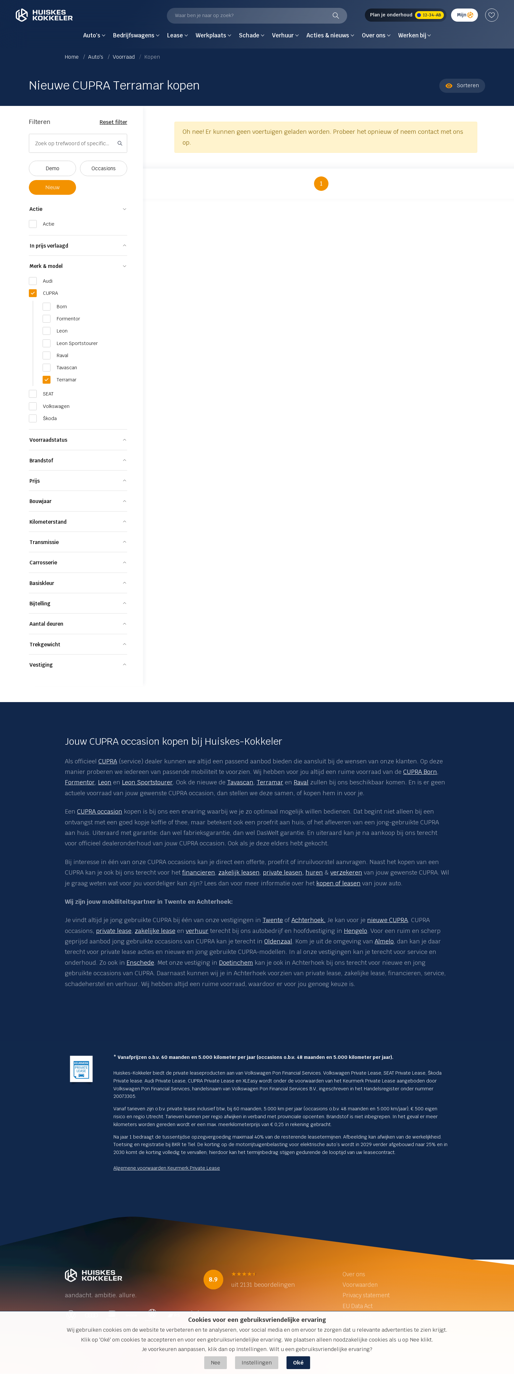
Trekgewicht (45, 644)
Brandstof (41, 460)
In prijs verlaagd (49, 246)
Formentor (80, 782)
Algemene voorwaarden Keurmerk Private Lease (166, 1168)
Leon (104, 782)
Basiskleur (42, 583)
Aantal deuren (46, 624)
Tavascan (240, 782)
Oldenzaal (278, 941)
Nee (215, 1362)
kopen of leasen (338, 883)
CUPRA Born (420, 772)
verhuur (197, 931)
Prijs (35, 481)
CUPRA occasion (99, 811)
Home (72, 56)
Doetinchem (236, 962)
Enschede (140, 962)
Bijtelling (40, 603)
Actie (36, 209)
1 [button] (321, 183)
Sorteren (462, 85)
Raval (301, 782)
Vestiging (41, 665)
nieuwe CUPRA (387, 920)
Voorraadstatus (48, 440)
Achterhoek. (308, 920)
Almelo (384, 941)
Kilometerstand (48, 522)
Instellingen (257, 1362)
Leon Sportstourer (147, 782)
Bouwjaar (40, 501)
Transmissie (44, 542)
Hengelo (355, 931)
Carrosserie (43, 562)
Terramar (270, 782)
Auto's (96, 56)
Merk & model (46, 266)
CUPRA (107, 761)
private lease (113, 931)
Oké (298, 1362)
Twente (273, 920)
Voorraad (124, 56)
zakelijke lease (155, 931)
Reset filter (113, 122)
